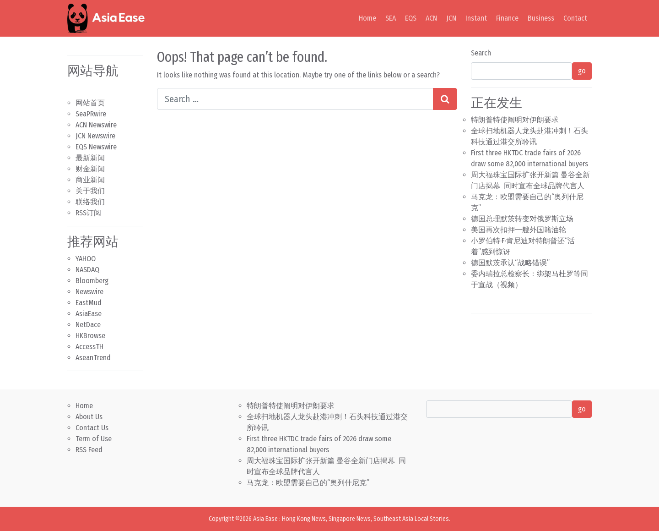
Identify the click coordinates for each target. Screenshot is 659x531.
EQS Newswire (96, 146)
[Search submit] (445, 99)
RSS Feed (89, 449)
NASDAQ (87, 269)
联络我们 (90, 201)
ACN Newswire (96, 124)
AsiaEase (89, 313)
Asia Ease (265, 519)
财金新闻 (90, 168)
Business (541, 18)
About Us (89, 416)
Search (481, 53)
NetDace (88, 324)
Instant (476, 18)
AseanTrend (93, 357)
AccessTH (89, 346)
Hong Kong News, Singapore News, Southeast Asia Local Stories (365, 519)
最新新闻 (90, 157)
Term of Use (94, 438)
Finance (507, 18)
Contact (575, 18)
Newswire (89, 291)
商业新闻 (90, 179)
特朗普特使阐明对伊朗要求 (515, 119)
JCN (451, 18)
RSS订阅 (88, 212)
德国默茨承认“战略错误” (510, 262)
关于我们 (90, 190)
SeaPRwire (91, 113)
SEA (390, 18)
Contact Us (92, 427)
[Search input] (295, 99)
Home (367, 18)
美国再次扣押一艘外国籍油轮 (518, 229)
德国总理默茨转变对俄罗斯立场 (522, 218)
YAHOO (86, 258)
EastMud (89, 302)
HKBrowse (90, 335)
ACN (431, 18)
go (582, 70)
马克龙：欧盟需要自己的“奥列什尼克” (308, 482)
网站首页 (90, 103)
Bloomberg (92, 280)
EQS (410, 18)
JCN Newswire (95, 135)
